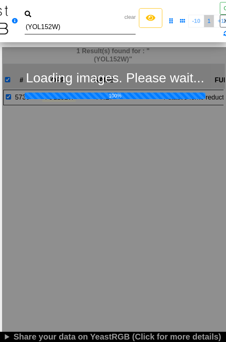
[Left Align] (150, 18)
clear (130, 17)
